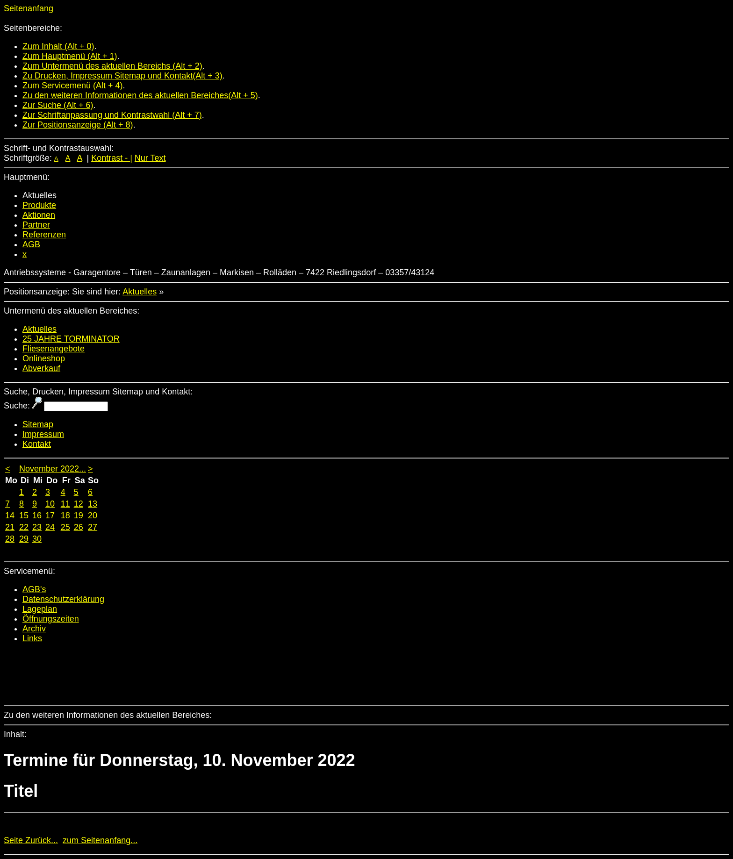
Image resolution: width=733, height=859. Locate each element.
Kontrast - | (111, 158)
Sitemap (37, 424)
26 (78, 527)
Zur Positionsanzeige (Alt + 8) (77, 124)
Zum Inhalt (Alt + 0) (58, 46)
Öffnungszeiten (50, 618)
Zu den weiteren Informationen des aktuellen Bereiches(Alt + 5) (140, 95)
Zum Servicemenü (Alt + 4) (72, 85)
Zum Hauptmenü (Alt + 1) (69, 56)
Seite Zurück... (31, 840)
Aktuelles (139, 291)
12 (78, 503)
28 (9, 539)
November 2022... (52, 468)
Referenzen (44, 234)
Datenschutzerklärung (63, 599)
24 (50, 527)
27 (92, 527)
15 (24, 515)
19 (78, 515)
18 (65, 515)
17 (50, 515)
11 (65, 503)
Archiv (34, 628)
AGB (31, 244)
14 (9, 515)
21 (9, 527)
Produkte (39, 205)
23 (37, 527)
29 (24, 539)
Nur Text (150, 158)
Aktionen (38, 215)
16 (37, 515)
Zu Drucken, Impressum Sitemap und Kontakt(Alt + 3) (122, 75)
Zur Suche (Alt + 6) (57, 105)
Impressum (43, 434)
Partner (36, 224)
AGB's (34, 589)
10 (50, 503)
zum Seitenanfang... (100, 840)
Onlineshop (43, 358)
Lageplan (39, 609)
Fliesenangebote (53, 348)
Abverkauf (41, 368)
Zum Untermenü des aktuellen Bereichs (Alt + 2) (112, 66)
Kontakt (36, 444)
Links (32, 638)
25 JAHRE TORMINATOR (71, 339)
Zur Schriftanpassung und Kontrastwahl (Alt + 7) (112, 115)
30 (37, 539)
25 (65, 527)
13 (92, 503)
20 (92, 515)
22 (24, 527)
